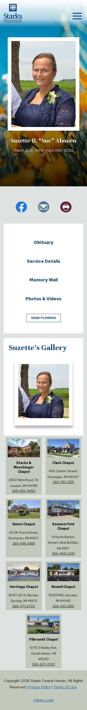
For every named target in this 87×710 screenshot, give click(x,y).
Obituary (43, 242)
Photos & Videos (43, 299)
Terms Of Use (65, 687)
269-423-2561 (63, 606)
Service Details (43, 261)
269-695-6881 (24, 543)
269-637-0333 (43, 664)
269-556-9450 (23, 490)
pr (65, 206)
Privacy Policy (39, 687)
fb (21, 206)
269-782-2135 (63, 482)
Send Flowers (43, 318)
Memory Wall (43, 280)
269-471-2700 (23, 606)
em (43, 206)
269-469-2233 (63, 553)
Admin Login (43, 700)
